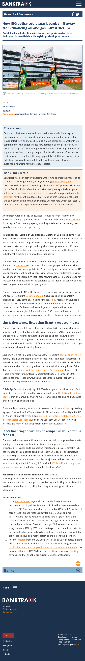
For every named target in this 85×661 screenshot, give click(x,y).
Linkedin (6, 654)
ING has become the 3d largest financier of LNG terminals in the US (43, 547)
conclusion (21, 265)
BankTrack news (22, 14)
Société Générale (34, 295)
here (77, 644)
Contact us (7, 612)
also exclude (74, 219)
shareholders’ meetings (28, 193)
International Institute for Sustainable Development (37, 370)
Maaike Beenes (9, 114)
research (21, 539)
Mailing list (7, 641)
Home (7, 14)
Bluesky (6, 650)
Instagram (7, 645)
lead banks (66, 408)
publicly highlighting (61, 181)
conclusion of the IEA (70, 354)
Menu (10, 587)
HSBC (53, 299)
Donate (8, 635)
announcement (22, 501)
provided (7, 455)
